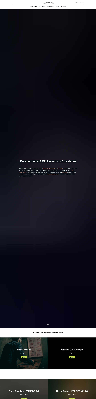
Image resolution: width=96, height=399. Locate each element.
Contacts (63, 6)
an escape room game (49, 168)
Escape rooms (33, 6)
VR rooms (60, 168)
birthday (64, 172)
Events (43, 6)
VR (39, 6)
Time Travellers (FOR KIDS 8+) (24, 391)
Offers (57, 6)
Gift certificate (50, 6)
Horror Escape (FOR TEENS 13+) (72, 391)
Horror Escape (24, 349)
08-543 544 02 (80, 2)
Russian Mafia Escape (72, 349)
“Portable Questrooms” (53, 174)
